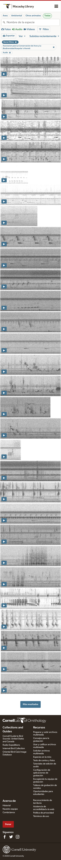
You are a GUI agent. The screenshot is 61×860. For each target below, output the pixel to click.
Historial (7, 805)
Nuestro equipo (10, 809)
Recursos (39, 727)
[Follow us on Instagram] (18, 837)
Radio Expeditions (11, 745)
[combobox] (33, 22)
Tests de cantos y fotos (44, 760)
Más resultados (30, 704)
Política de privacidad (43, 813)
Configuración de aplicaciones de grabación (41, 773)
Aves (5, 15)
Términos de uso (41, 816)
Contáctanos (9, 812)
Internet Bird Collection (14, 748)
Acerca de (9, 800)
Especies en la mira (42, 757)
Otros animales (33, 15)
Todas (47, 15)
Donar (8, 824)
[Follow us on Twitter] (11, 837)
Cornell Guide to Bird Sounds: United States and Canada (13, 739)
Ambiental (16, 15)
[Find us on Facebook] (5, 837)
